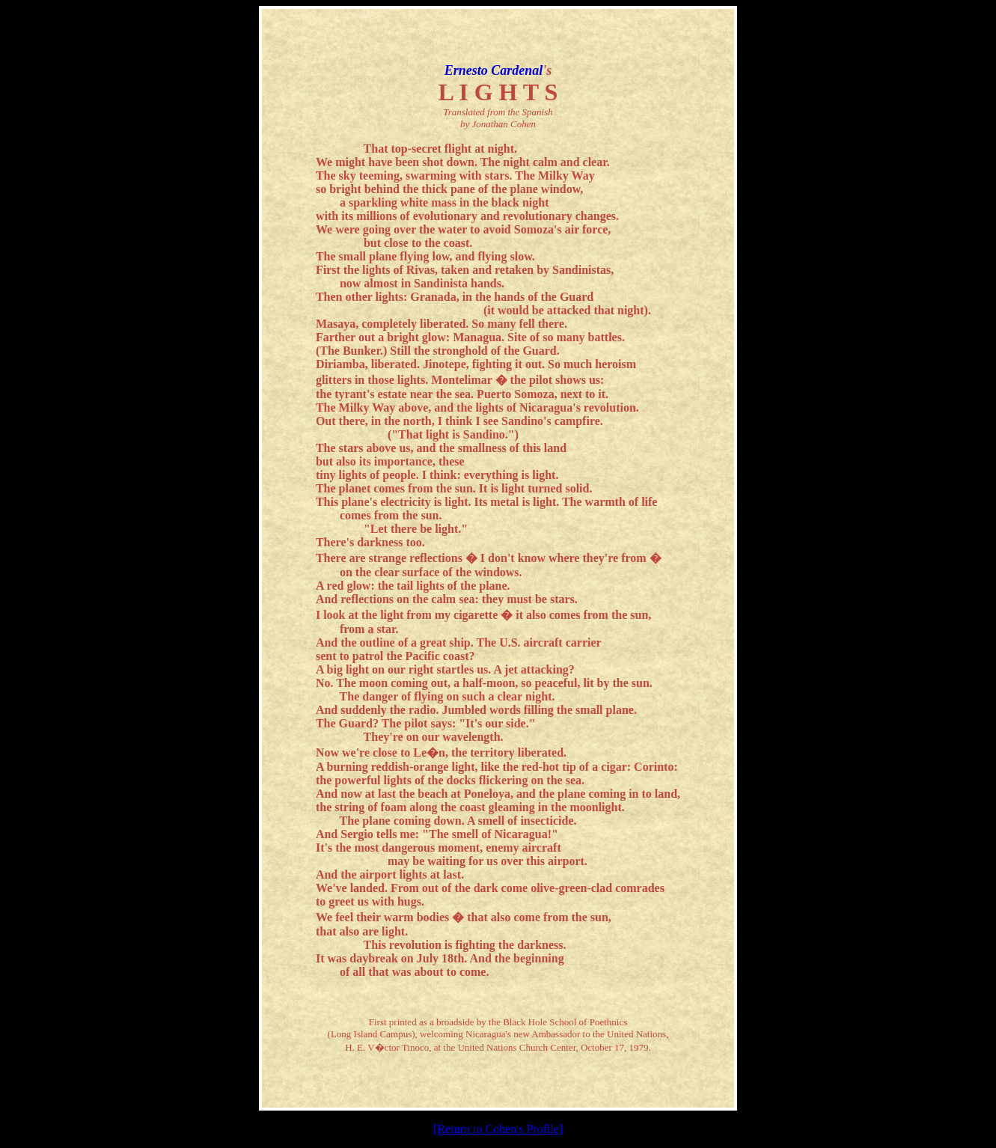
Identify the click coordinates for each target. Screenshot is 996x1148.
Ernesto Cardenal (493, 70)
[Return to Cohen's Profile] (498, 1129)
